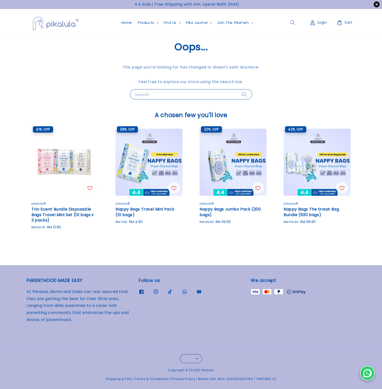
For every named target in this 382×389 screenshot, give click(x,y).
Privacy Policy (183, 379)
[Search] (244, 94)
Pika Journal (197, 22)
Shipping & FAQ (118, 379)
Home (126, 22)
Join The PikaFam (233, 22)
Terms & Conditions (152, 379)
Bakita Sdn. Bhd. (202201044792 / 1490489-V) (237, 379)
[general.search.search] (292, 22)
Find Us (170, 22)
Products (146, 22)
